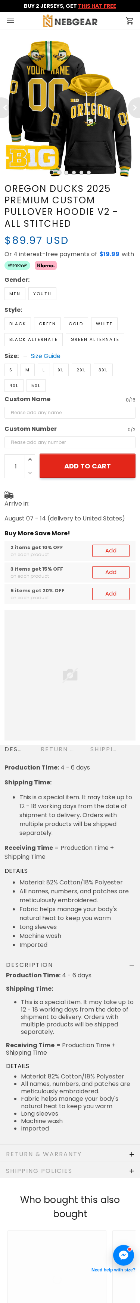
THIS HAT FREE (97, 6)
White (104, 298)
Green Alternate (95, 313)
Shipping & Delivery (32, 1259)
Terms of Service (29, 1292)
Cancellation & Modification (44, 1270)
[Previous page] (6, 107)
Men (15, 268)
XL (61, 344)
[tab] (51, 172)
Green (47, 298)
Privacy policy (24, 1281)
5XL (36, 359)
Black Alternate (33, 313)
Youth (42, 268)
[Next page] (134, 107)
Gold (76, 298)
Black (17, 298)
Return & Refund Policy (37, 1248)
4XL (14, 359)
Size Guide (45, 330)
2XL (81, 344)
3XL (103, 344)
